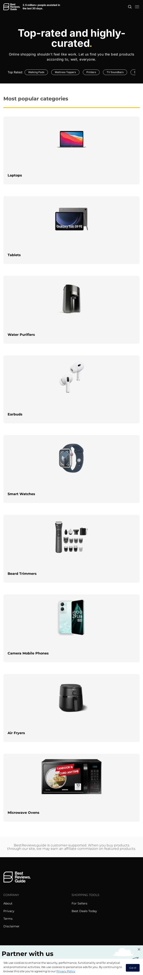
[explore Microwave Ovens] (71, 788)
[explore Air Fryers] (71, 708)
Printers (91, 72)
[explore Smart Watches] (71, 469)
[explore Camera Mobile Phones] (71, 628)
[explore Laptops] (71, 150)
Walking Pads (36, 72)
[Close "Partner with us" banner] (138, 949)
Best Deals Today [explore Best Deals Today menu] (84, 911)
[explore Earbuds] (71, 389)
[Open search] (130, 7)
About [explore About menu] (7, 903)
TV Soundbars (115, 72)
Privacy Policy (65, 971)
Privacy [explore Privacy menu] (8, 911)
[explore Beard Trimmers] (71, 549)
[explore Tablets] (71, 230)
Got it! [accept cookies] (132, 967)
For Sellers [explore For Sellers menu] (79, 903)
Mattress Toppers (65, 72)
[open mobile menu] (137, 6)
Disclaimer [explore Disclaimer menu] (11, 926)
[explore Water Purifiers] (71, 310)
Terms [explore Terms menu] (7, 919)
